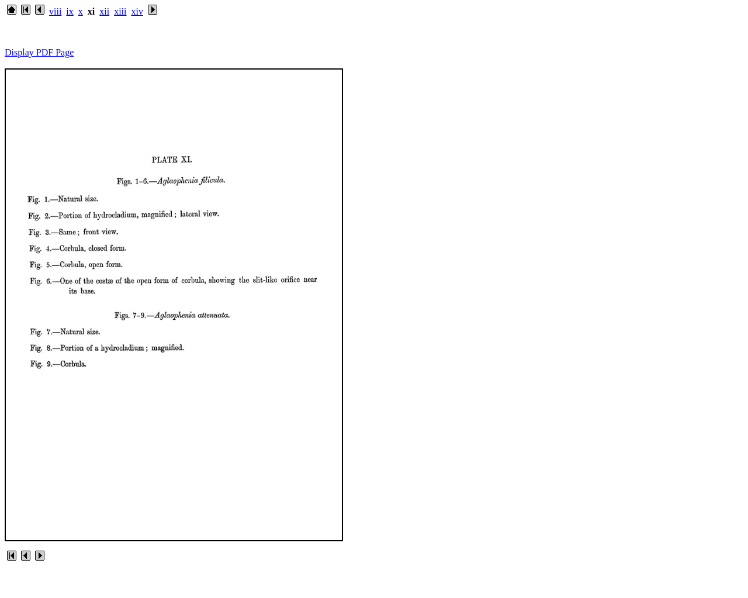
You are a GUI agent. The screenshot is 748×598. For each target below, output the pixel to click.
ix (69, 11)
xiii (120, 11)
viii (55, 11)
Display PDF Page (39, 52)
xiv (137, 11)
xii (104, 11)
